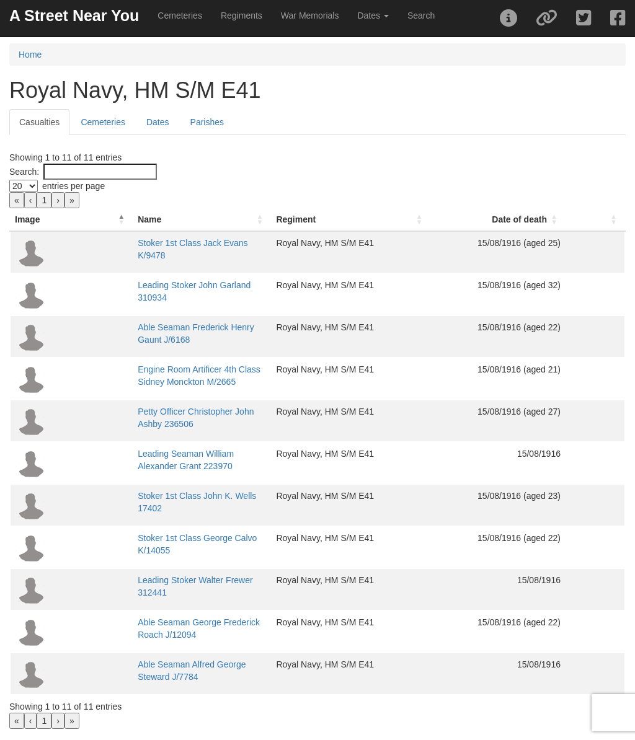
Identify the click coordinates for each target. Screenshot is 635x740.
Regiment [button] (377, 219)
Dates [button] (372, 15)
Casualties (39, 122)
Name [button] (86, 219)
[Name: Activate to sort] (210, 219)
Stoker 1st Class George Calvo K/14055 (151, 538)
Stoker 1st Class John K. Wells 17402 (147, 496)
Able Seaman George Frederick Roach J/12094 (165, 622)
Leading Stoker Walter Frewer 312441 (147, 580)
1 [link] (44, 200)
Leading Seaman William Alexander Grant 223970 (170, 454)
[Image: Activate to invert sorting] (39, 219)
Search (421, 15)
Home (30, 54)
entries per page (73, 186)
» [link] (71, 200)
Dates (157, 122)
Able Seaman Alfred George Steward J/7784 (160, 664)
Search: (24, 172)
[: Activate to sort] (611, 219)
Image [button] (27, 219)
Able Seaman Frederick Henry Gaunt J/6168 (159, 327)
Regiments (241, 15)
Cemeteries (180, 15)
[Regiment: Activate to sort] (417, 219)
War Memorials (310, 15)
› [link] (58, 200)
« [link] (16, 200)
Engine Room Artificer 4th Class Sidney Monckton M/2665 (186, 369)
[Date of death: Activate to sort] (539, 219)
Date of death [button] (550, 219)
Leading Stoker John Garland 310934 (146, 285)
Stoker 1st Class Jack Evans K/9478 (144, 243)
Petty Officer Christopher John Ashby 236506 (161, 411)
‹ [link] (30, 200)
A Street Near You (74, 15)
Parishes (207, 122)
